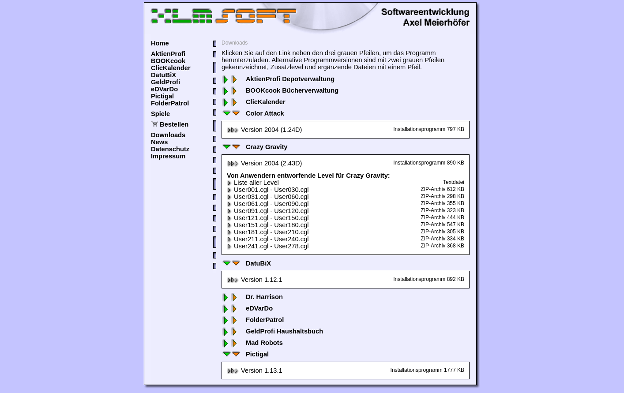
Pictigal (162, 96)
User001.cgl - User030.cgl (267, 189)
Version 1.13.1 (254, 370)
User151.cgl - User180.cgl (267, 224)
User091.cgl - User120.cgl (267, 210)
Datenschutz (170, 149)
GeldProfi (165, 82)
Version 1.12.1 (254, 279)
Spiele (160, 113)
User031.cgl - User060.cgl (267, 196)
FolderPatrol (170, 103)
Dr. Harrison (252, 296)
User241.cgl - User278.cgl (267, 246)
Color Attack (253, 113)
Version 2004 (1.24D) (264, 129)
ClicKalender (171, 67)
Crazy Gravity (255, 146)
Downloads (168, 134)
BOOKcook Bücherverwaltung (280, 90)
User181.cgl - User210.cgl (267, 232)
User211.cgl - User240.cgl (267, 239)
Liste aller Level (253, 182)
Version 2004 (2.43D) (264, 163)
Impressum (168, 156)
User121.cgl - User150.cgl (267, 217)
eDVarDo (164, 89)
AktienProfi (168, 53)
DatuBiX (163, 75)
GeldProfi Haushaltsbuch (272, 331)
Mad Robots (252, 342)
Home (160, 43)
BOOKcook (168, 60)
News (159, 142)
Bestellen (174, 124)
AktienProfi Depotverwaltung (278, 78)
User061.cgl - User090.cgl (267, 203)
